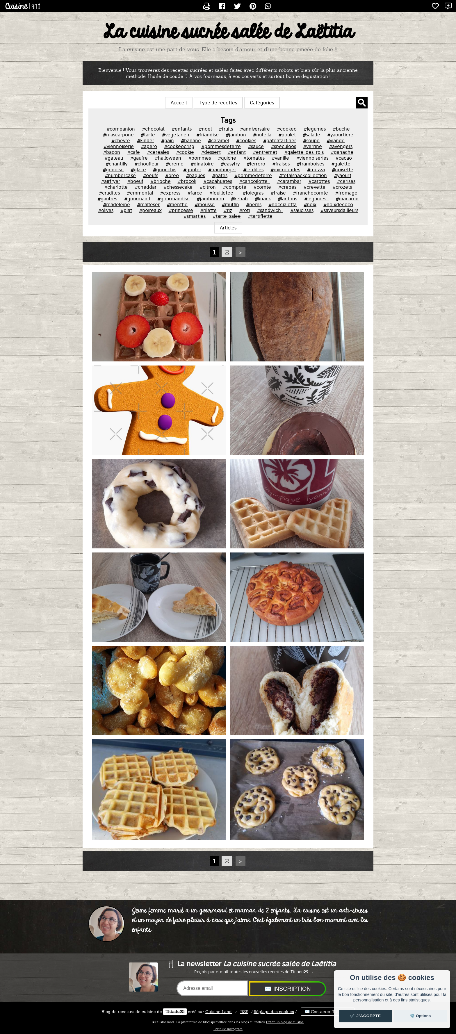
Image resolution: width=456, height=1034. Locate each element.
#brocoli (187, 181)
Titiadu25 (174, 1011)
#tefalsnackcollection (303, 175)
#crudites (109, 193)
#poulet (287, 135)
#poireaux (150, 210)
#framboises (310, 164)
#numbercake (120, 175)
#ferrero (256, 164)
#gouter (192, 169)
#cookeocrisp (179, 146)
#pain (167, 140)
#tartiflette (260, 216)
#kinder (145, 140)
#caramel (218, 140)
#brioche (160, 181)
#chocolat (153, 129)
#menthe (177, 204)
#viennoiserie (119, 146)
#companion (120, 129)
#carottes (319, 181)
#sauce (256, 146)
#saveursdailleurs (339, 210)
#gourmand (137, 199)
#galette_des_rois (304, 152)
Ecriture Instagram (228, 1029)
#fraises (281, 164)
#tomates (254, 158)
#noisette (342, 169)
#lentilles (253, 169)
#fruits (226, 129)
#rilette (208, 210)
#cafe (133, 152)
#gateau (113, 158)
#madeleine (116, 204)
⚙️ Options (420, 1016)
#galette (340, 164)
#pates (219, 175)
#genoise (113, 169)
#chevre (120, 140)
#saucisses (302, 210)
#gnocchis (164, 169)
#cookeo (287, 129)
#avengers (340, 146)
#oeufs (150, 175)
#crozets (342, 187)
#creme (175, 164)
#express (170, 193)
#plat (126, 210)
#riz (228, 210)
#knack (263, 199)
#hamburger (222, 169)
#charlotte (116, 187)
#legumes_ (316, 199)
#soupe (311, 140)
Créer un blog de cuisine (285, 1022)
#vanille (280, 158)
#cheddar (145, 187)
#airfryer (110, 181)
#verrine (312, 146)
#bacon (111, 152)
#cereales (158, 152)
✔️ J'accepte (365, 1016)
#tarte (148, 135)
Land (218, 1011)
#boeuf (135, 181)
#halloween (168, 158)
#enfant (237, 152)
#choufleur (146, 164)
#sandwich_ (270, 210)
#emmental (140, 193)
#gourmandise (173, 199)
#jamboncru (210, 199)
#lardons (287, 199)
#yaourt (342, 175)
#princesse (181, 210)
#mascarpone (118, 135)
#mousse (205, 204)
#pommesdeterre (221, 146)
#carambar (289, 181)
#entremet (265, 152)
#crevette (314, 187)
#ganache (342, 152)
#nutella (262, 135)
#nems (253, 204)
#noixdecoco (338, 204)
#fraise (278, 193)
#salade (311, 135)
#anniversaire (255, 129)
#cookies (246, 140)
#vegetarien (175, 135)
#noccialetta (282, 204)
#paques (195, 175)
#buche (341, 129)
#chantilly (116, 164)
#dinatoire (202, 164)
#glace (138, 169)
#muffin (230, 204)
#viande (336, 140)
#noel (205, 129)
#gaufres (107, 199)
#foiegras (253, 193)
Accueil (179, 103)
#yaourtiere (340, 135)
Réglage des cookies (274, 1011)
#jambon (236, 135)
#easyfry (230, 164)
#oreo (172, 175)
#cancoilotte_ (254, 181)
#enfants (182, 129)
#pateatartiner (279, 140)
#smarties (195, 216)
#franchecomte (310, 193)
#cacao (343, 158)
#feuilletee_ (222, 193)
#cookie (185, 152)
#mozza (316, 169)
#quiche (227, 158)
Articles (228, 228)
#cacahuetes (217, 181)
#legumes (315, 129)
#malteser (148, 204)
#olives (105, 210)
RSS (244, 1011)
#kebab (239, 199)
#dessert (211, 152)
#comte (262, 187)
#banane (191, 140)
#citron (208, 187)
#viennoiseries (312, 158)
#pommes (199, 158)
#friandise (207, 135)
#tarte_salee (227, 216)
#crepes (287, 187)
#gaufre (139, 158)
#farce (194, 193)
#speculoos (283, 146)
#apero (149, 146)
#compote (234, 187)
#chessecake (178, 187)
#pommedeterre (253, 175)
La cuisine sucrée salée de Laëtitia (228, 32)
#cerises (346, 181)
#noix (310, 204)
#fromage (346, 193)
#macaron (347, 199)
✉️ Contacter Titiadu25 (328, 1011)
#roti (244, 210)
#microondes (285, 169)
